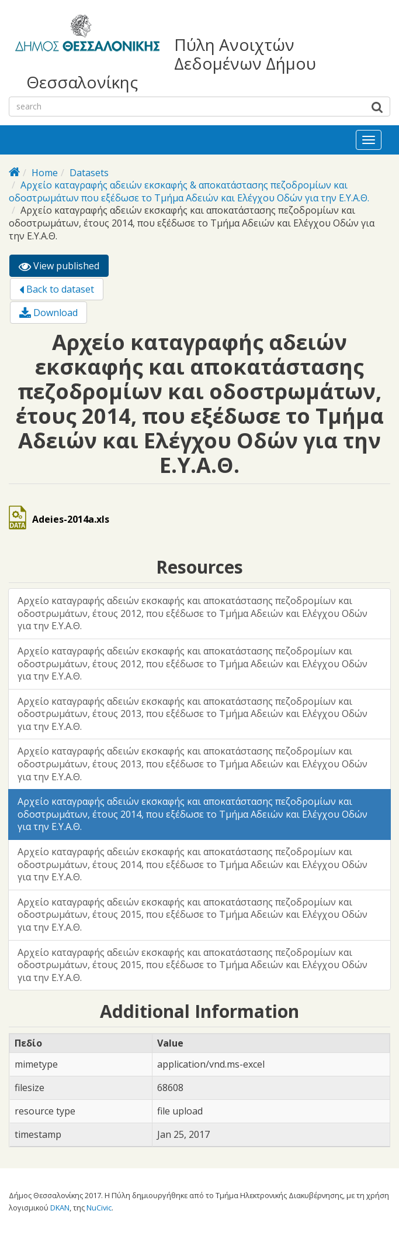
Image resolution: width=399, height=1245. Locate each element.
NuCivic (99, 1207)
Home (45, 172)
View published (64, 268)
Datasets (89, 172)
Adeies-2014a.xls (70, 519)
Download (48, 312)
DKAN (60, 1207)
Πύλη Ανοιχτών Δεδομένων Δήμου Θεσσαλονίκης (171, 63)
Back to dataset (56, 289)
